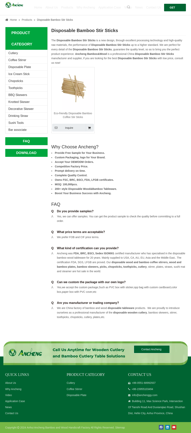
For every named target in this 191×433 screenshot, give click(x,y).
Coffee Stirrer (17, 60)
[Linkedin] (167, 427)
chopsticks (114, 266)
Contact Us (11, 413)
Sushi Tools (16, 122)
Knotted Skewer (19, 101)
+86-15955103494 (142, 389)
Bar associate (17, 129)
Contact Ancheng (151, 349)
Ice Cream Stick (19, 74)
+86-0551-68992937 (144, 382)
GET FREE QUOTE (174, 8)
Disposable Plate (19, 67)
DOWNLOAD (26, 153)
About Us (10, 382)
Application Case (15, 401)
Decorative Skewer (21, 108)
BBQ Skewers (17, 95)
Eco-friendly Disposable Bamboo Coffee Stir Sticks (73, 115)
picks (103, 266)
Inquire (62, 127)
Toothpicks (15, 88)
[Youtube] (174, 427)
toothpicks (130, 266)
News (8, 407)
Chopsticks (15, 81)
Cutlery (13, 53)
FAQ (26, 141)
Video (8, 395)
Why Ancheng (13, 389)
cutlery (142, 266)
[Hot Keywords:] (128, 7)
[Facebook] (161, 427)
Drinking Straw (18, 115)
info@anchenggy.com (145, 395)
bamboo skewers (87, 266)
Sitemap (120, 427)
